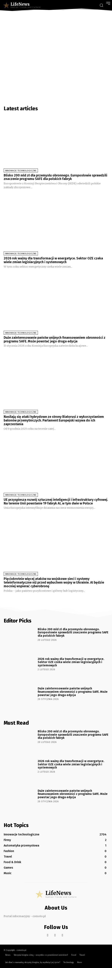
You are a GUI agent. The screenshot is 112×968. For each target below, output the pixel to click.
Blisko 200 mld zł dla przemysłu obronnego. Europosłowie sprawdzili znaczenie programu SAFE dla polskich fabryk (55, 177)
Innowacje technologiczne (21, 170)
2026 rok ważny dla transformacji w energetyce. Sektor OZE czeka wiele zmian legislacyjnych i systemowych (53, 260)
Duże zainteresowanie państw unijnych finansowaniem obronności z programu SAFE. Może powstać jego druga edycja (54, 339)
